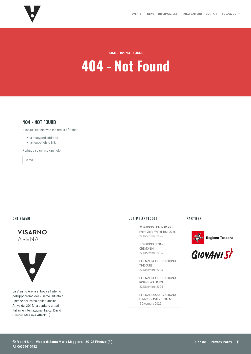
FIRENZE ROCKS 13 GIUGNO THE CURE (157, 263)
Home (112, 53)
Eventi (136, 13)
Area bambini (192, 13)
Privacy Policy (221, 342)
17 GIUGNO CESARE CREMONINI (152, 246)
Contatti (212, 13)
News (150, 13)
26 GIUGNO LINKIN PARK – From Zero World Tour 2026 (157, 230)
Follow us (229, 13)
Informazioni (167, 13)
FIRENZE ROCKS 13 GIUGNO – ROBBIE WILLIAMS (158, 280)
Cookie (200, 342)
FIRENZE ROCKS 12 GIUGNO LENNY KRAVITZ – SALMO (157, 297)
